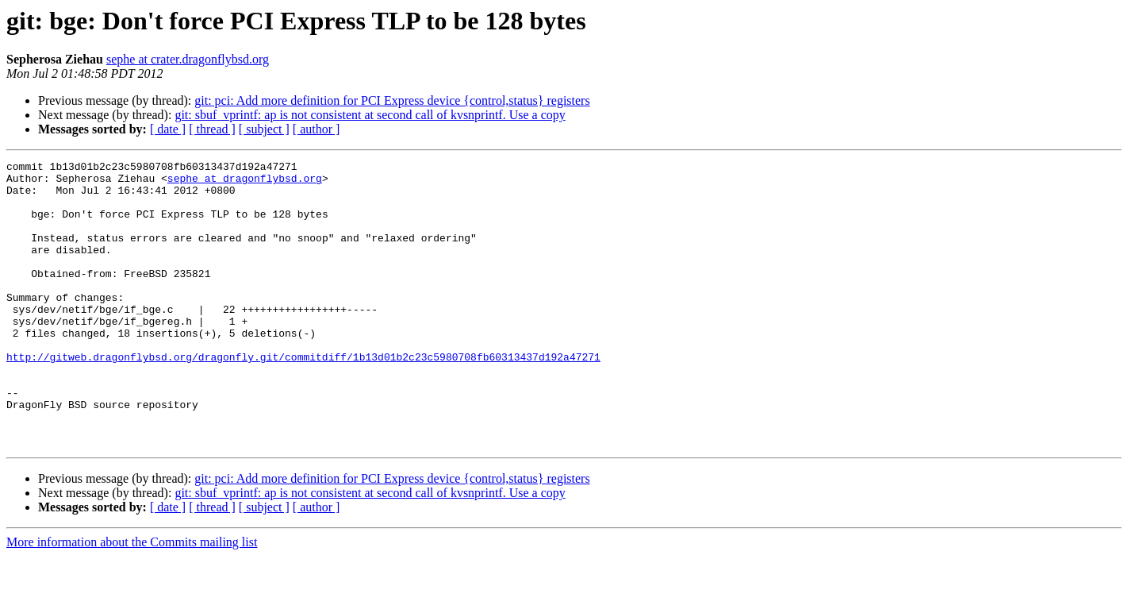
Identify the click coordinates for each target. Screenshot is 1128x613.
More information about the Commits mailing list (131, 599)
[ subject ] (264, 129)
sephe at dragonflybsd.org (244, 182)
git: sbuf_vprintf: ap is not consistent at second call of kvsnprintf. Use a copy (370, 114)
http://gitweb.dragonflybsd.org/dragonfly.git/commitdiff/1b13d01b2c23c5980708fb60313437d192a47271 (303, 397)
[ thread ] (212, 129)
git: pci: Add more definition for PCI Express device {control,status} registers (391, 100)
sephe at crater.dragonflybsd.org (187, 59)
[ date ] (168, 129)
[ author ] (316, 129)
